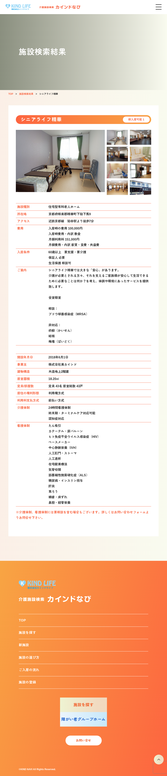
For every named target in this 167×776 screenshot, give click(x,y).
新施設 (24, 645)
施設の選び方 (29, 657)
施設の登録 (27, 682)
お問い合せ (83, 740)
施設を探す (27, 633)
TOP (22, 620)
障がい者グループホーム (83, 719)
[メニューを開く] (159, 7)
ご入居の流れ (29, 670)
